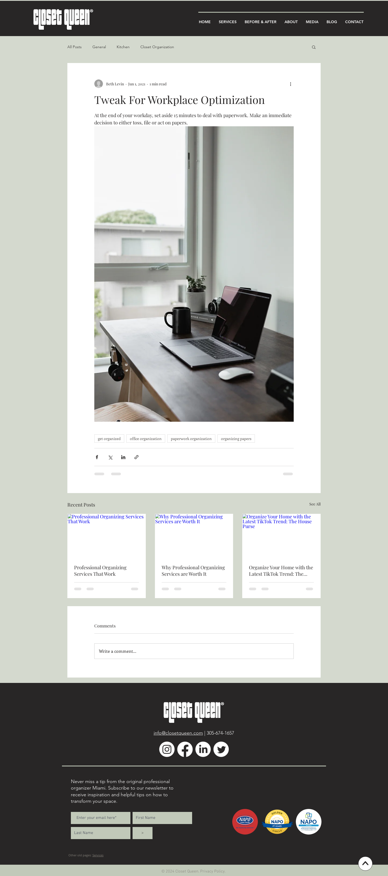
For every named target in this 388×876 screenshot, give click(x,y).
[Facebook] (185, 749)
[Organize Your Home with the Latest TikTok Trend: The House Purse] (281, 536)
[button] (313, 47)
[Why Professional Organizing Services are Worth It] (194, 536)
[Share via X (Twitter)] (110, 457)
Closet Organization (157, 47)
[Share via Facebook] (96, 457)
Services (97, 855)
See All (315, 504)
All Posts (74, 47)
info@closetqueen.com (178, 733)
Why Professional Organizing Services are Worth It (193, 570)
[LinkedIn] (203, 749)
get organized (109, 438)
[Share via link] (136, 457)
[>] (143, 833)
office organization (146, 438)
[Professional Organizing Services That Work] (107, 536)
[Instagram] (167, 749)
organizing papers (236, 438)
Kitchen (123, 47)
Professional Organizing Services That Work (100, 570)
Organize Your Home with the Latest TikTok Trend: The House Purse (281, 570)
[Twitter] (221, 749)
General (99, 47)
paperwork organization (191, 438)
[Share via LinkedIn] (123, 457)
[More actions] (290, 84)
